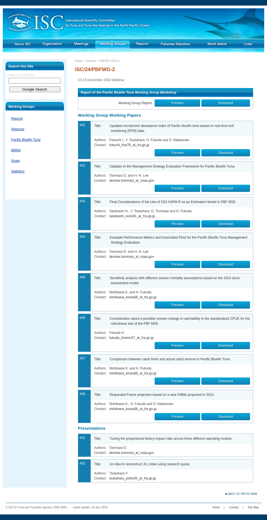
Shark (15, 161)
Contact (233, 507)
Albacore (17, 129)
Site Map (253, 507)
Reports (17, 119)
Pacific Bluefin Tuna (25, 140)
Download (225, 103)
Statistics (17, 171)
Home (79, 60)
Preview (178, 103)
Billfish (16, 150)
